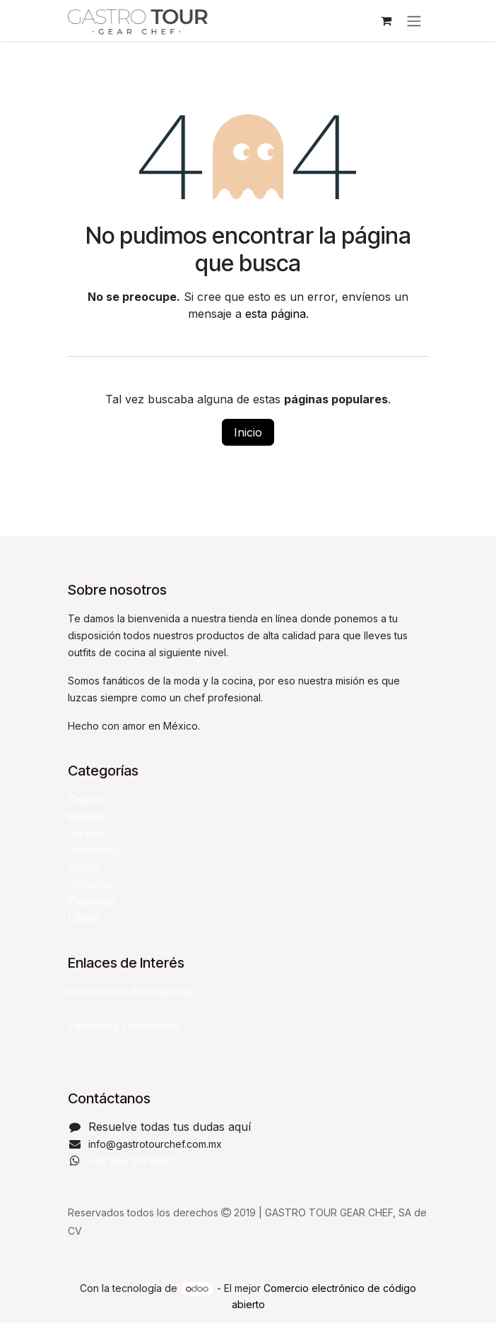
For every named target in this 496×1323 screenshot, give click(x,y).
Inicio (248, 432)
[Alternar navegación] (414, 20)
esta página (275, 314)
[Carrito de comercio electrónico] (386, 20)
